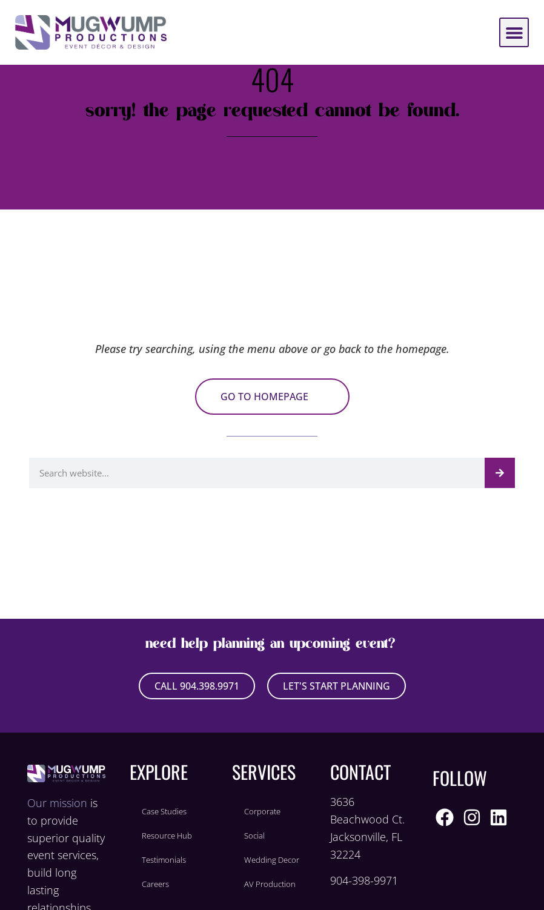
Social (254, 835)
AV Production (270, 884)
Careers (155, 884)
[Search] (500, 473)
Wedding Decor (271, 859)
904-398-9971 (364, 880)
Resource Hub (167, 835)
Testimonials (164, 859)
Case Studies (164, 811)
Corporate (262, 811)
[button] (514, 32)
